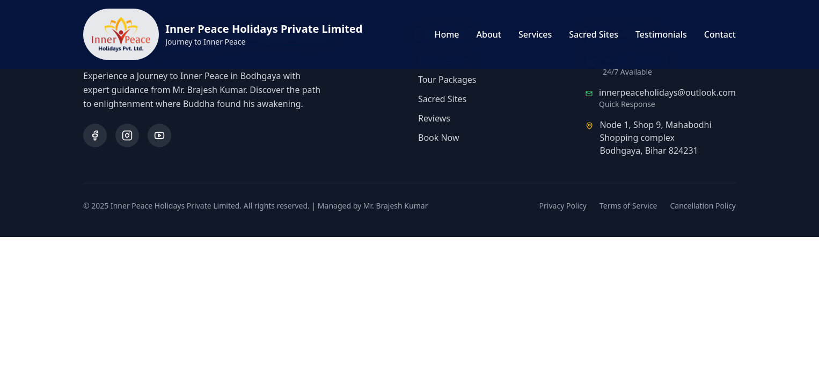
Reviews (434, 118)
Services (535, 34)
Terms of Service (628, 205)
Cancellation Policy (703, 205)
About (489, 34)
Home (446, 34)
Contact (720, 34)
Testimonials (661, 34)
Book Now (438, 138)
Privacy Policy (563, 205)
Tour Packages (447, 79)
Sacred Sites (593, 34)
